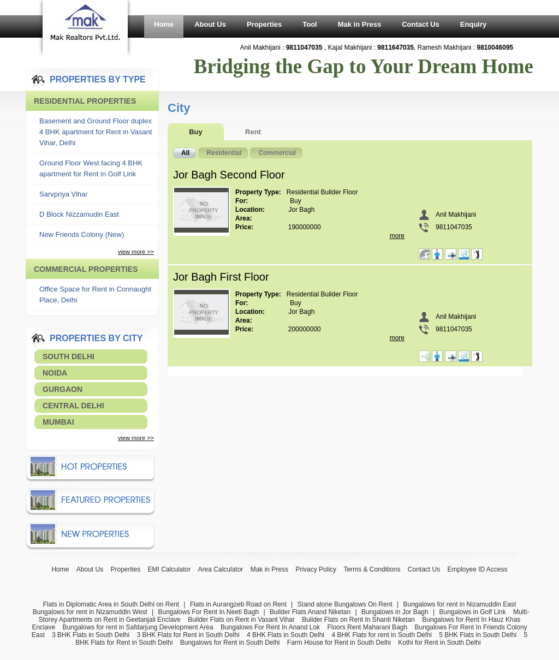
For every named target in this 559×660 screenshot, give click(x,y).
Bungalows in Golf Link (472, 612)
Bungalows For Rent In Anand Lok (270, 627)
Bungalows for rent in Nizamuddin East (459, 604)
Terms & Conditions (371, 569)
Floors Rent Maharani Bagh (367, 627)
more (397, 236)
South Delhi (68, 356)
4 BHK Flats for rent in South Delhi (381, 635)
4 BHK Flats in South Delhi (285, 635)
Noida (55, 372)
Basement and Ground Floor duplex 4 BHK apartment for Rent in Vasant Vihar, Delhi (95, 132)
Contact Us (420, 24)
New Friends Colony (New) (81, 234)
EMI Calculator (169, 569)
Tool (309, 24)
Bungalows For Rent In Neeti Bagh (208, 612)
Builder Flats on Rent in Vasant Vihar (241, 619)
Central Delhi (73, 405)
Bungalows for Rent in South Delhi (230, 642)
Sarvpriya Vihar (63, 194)
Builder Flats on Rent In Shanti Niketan (358, 619)
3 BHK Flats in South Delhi (90, 635)
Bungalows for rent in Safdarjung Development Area (137, 627)
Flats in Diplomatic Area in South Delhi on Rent (111, 604)
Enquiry (473, 24)
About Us (210, 24)
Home (164, 24)
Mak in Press (360, 24)
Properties (264, 24)
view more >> (136, 251)
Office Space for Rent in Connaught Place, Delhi (95, 294)
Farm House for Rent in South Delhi (339, 642)
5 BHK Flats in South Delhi (477, 635)
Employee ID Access (478, 569)
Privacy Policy (315, 569)
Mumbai (58, 422)
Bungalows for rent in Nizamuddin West (90, 612)
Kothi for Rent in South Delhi (439, 642)
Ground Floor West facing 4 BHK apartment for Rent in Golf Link (90, 168)
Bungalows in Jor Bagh (395, 612)
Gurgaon (62, 389)
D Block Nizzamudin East (79, 214)
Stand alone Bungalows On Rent (345, 604)
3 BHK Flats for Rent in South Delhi (188, 635)
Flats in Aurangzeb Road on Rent (238, 604)
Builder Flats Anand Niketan (310, 612)
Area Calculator (220, 569)
